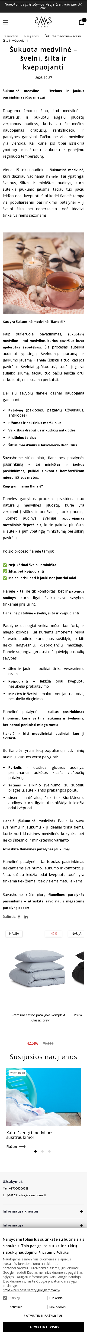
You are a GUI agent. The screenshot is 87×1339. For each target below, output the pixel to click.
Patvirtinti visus (43, 1327)
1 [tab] (35, 1151)
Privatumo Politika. (54, 1252)
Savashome (13, 894)
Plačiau (11, 1146)
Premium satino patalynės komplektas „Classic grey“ (40, 1017)
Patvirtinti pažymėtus (43, 1316)
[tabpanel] (43, 1108)
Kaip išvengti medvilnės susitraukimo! (29, 1135)
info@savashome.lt (32, 1195)
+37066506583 (19, 1188)
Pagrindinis (11, 36)
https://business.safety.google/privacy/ (31, 1290)
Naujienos (31, 36)
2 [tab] (42, 1151)
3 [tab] (49, 1151)
